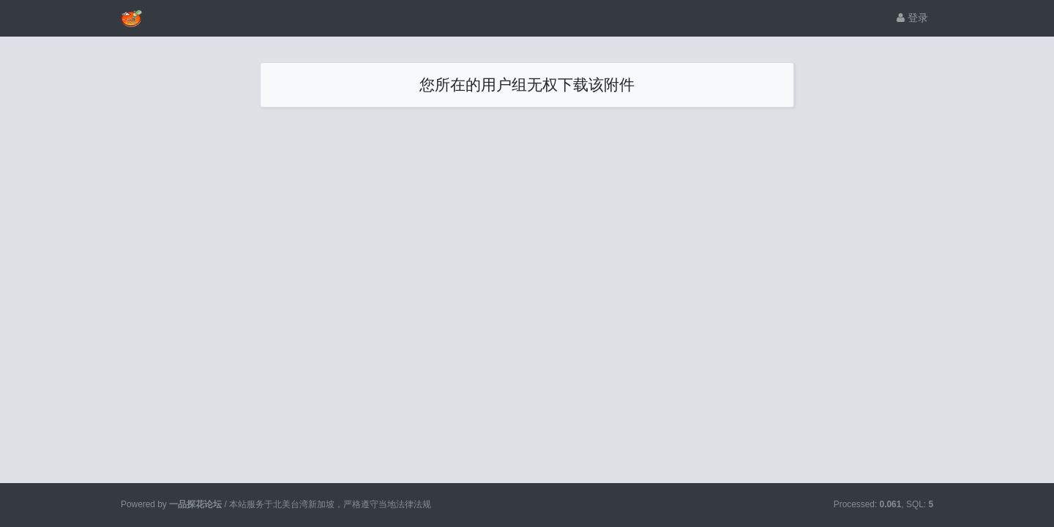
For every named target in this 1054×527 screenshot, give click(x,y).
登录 (912, 17)
